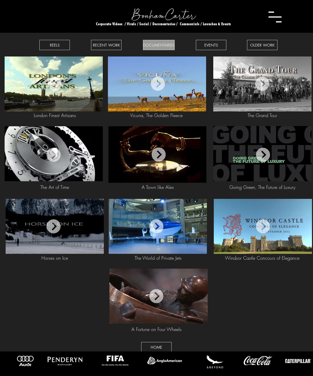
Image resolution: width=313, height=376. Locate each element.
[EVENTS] (211, 45)
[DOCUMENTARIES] (159, 45)
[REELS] (54, 45)
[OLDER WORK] (262, 45)
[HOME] (156, 347)
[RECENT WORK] (106, 45)
